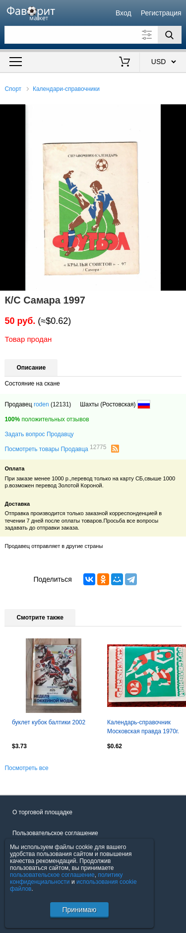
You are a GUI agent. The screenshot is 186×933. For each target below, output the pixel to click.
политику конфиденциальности (66, 878)
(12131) (61, 404)
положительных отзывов (46, 419)
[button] (177, 113)
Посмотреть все (26, 768)
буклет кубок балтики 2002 (48, 722)
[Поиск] (170, 35)
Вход (123, 13)
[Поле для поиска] (92, 35)
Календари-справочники (66, 88)
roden (41, 404)
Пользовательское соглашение (55, 833)
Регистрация (161, 13)
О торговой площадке (42, 812)
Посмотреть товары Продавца (55, 449)
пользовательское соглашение (52, 874)
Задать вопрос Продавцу (38, 434)
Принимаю (79, 910)
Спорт (12, 88)
